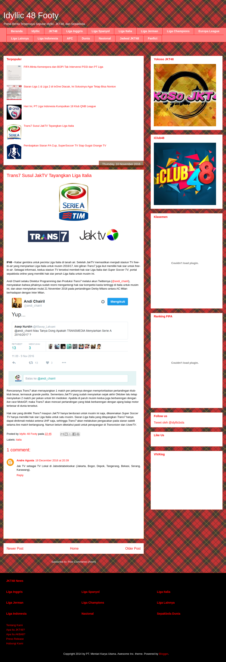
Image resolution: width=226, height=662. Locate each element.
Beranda (17, 31)
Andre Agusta (25, 460)
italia (19, 439)
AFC (70, 38)
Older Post (133, 548)
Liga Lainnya (20, 38)
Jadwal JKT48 (129, 38)
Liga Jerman (149, 31)
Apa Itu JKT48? (15, 629)
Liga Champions (178, 31)
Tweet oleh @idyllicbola (169, 422)
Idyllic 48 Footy (31, 15)
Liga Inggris (74, 31)
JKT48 (53, 31)
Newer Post (15, 548)
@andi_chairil (120, 281)
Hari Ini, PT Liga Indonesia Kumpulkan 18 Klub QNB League (60, 106)
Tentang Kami (14, 625)
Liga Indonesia (48, 38)
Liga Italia (125, 31)
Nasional (105, 38)
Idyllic (36, 31)
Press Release (15, 638)
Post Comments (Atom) (82, 561)
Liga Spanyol (101, 31)
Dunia (86, 38)
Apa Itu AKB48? (15, 634)
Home (74, 548)
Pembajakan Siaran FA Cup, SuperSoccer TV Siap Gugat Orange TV (65, 145)
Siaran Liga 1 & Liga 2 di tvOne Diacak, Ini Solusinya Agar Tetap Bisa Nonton (70, 86)
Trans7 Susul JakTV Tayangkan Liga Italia (49, 125)
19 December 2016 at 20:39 (52, 460)
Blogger (163, 653)
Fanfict (152, 38)
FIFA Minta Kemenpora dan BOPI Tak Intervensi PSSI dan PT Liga (63, 66)
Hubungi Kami (14, 643)
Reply (20, 475)
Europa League (208, 31)
